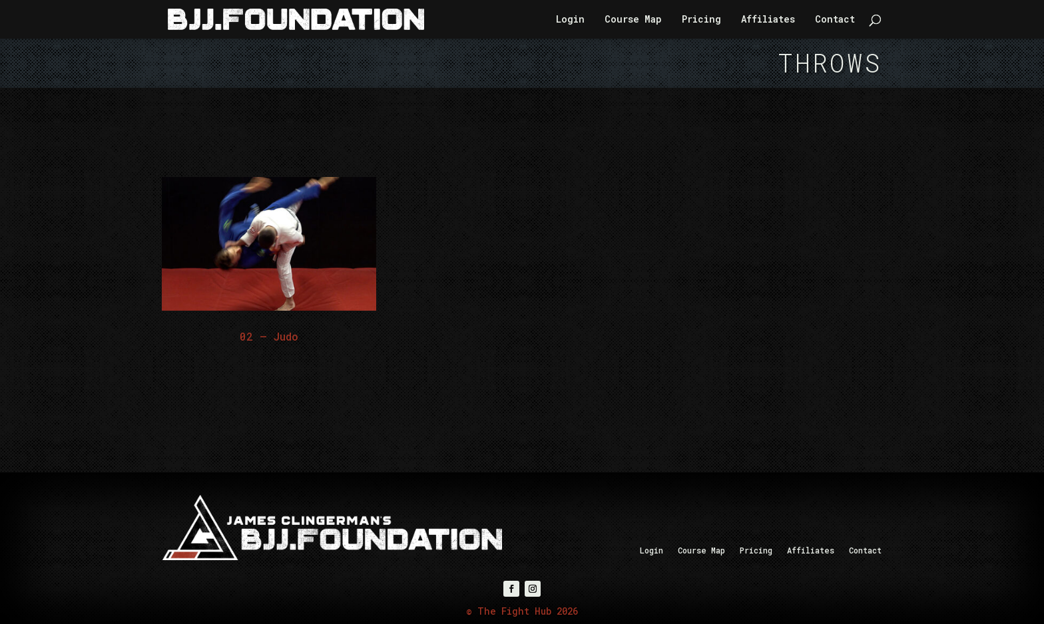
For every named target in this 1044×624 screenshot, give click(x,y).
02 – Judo (269, 336)
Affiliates (768, 20)
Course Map (633, 20)
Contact (835, 20)
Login (570, 20)
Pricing (701, 20)
